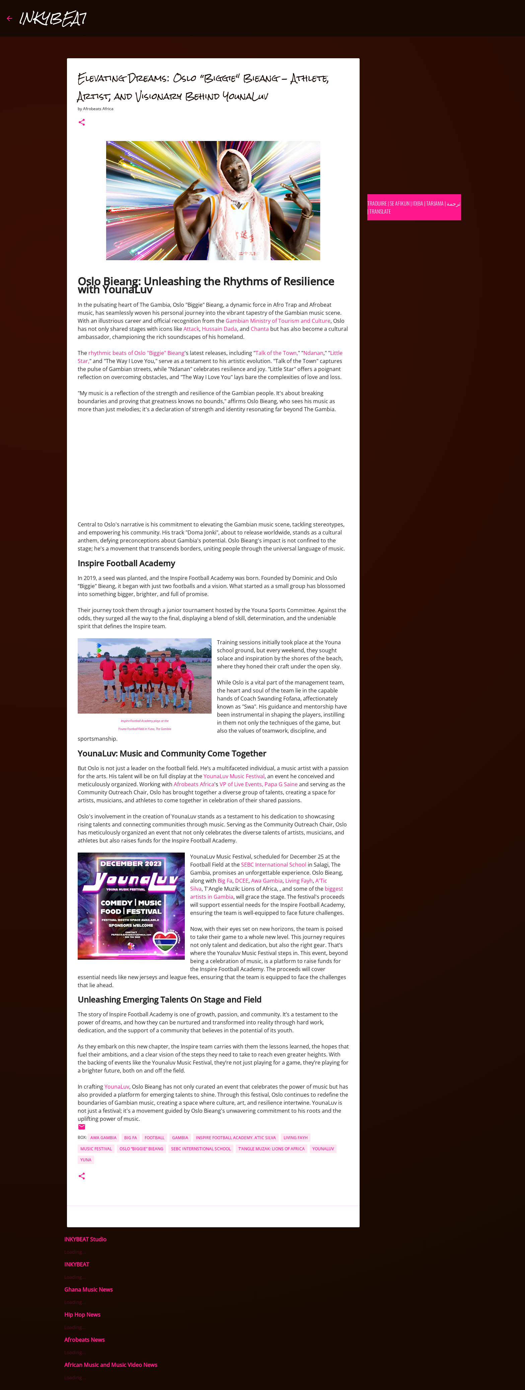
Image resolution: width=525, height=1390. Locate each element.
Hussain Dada (219, 329)
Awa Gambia (267, 880)
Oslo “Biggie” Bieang (141, 1149)
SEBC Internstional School (201, 1149)
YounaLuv (116, 1086)
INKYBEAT (52, 18)
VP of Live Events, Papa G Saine (259, 784)
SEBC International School (273, 864)
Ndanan (313, 353)
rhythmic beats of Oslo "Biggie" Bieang (136, 353)
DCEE (241, 880)
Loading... (75, 1252)
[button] (82, 122)
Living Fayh (299, 880)
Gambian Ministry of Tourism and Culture (278, 320)
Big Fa (225, 880)
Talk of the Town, (276, 353)
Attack (191, 329)
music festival (96, 1149)
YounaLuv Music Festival (234, 776)
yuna (85, 1160)
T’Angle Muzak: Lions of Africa (271, 1149)
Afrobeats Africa (194, 784)
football (154, 1138)
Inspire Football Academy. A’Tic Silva (236, 1138)
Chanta (260, 329)
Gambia (180, 1138)
